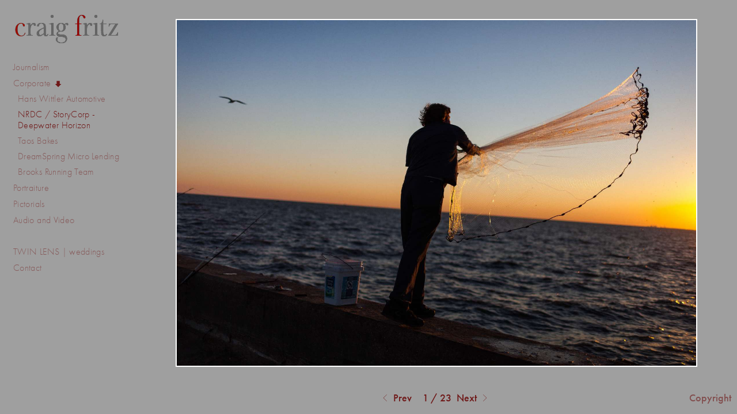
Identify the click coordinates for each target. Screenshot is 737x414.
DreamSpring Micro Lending (68, 156)
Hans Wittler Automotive (61, 98)
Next (474, 398)
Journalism (37, 67)
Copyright (710, 398)
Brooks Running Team (56, 171)
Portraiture (31, 187)
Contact (27, 267)
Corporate (38, 83)
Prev (395, 398)
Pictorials (29, 203)
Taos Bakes (38, 140)
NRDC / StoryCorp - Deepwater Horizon (56, 120)
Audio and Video (49, 220)
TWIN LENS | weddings (58, 251)
